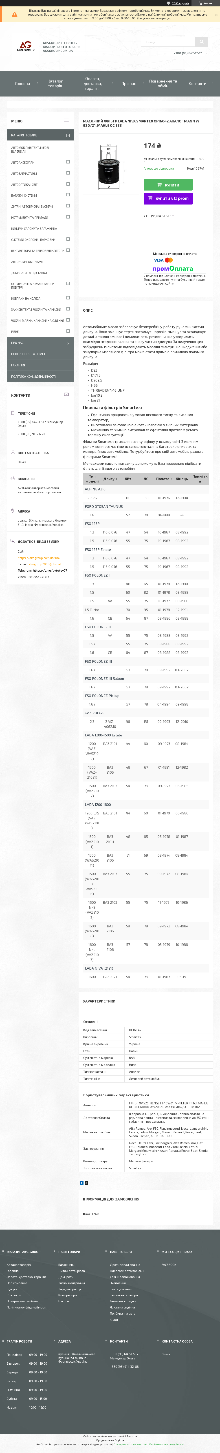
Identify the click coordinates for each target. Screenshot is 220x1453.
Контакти (197, 83)
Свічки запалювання (125, 1277)
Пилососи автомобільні (127, 1271)
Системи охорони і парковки (33, 239)
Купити (172, 185)
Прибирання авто (123, 1313)
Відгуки (12, 1289)
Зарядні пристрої (70, 1289)
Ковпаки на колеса (25, 298)
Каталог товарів (55, 83)
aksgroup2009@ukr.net (45, 564)
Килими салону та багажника (34, 228)
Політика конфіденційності (33, 376)
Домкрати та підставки (29, 273)
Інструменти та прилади (29, 217)
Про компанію (17, 1283)
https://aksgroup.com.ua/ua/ (39, 558)
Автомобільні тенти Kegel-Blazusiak (31, 149)
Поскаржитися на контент (130, 1444)
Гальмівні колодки (123, 1301)
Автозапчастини (24, 173)
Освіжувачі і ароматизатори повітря (32, 286)
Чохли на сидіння (122, 1307)
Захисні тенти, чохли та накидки (36, 309)
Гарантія (18, 365)
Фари (114, 1319)
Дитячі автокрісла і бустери (32, 206)
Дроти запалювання (125, 1265)
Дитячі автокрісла (71, 1271)
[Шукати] (201, 41)
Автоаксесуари (22, 162)
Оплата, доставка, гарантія (93, 83)
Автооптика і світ (24, 184)
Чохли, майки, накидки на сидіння (37, 320)
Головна (22, 83)
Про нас (128, 83)
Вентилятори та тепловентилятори (37, 251)
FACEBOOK (169, 1265)
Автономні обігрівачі (27, 262)
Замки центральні (71, 1283)
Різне (15, 331)
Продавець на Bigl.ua (110, 1440)
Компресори (67, 1295)
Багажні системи (24, 195)
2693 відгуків (180, 3)
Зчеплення (118, 1283)
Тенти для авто (121, 1289)
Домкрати (65, 1277)
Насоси (63, 1301)
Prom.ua (132, 1436)
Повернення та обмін (163, 83)
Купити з (172, 198)
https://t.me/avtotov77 (50, 570)
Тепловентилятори (124, 1295)
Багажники (66, 1265)
